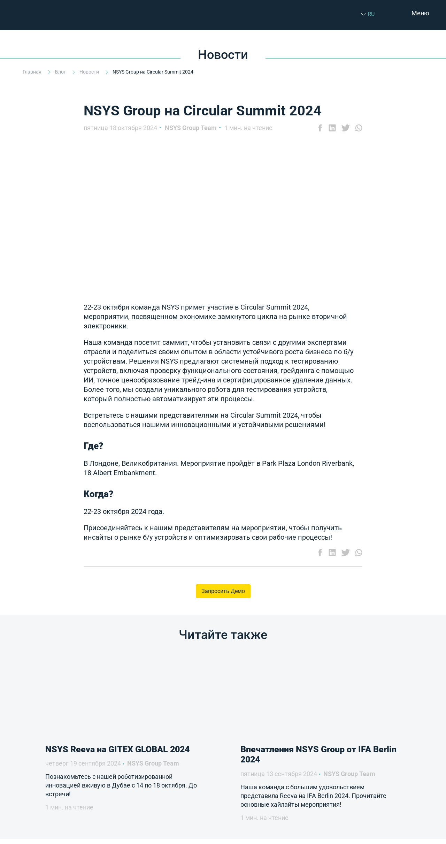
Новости (89, 72)
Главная (33, 72)
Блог (61, 72)
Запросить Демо (223, 591)
